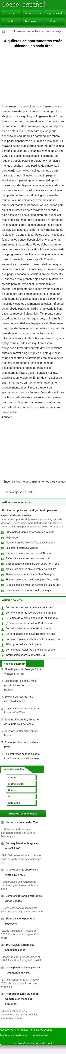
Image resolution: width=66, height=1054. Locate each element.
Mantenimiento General (13, 1035)
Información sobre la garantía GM (25, 655)
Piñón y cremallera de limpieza (23, 644)
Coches (11, 21)
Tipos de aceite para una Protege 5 (20, 921)
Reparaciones (33, 13)
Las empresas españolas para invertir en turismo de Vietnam (22, 756)
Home (11, 13)
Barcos (54, 21)
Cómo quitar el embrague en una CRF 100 (22, 846)
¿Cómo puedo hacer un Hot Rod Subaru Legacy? (28, 624)
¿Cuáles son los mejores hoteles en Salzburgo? (33, 584)
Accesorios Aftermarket (14, 1029)
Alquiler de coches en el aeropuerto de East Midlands (30, 569)
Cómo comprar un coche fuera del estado (30, 607)
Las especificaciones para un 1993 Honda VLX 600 (22, 970)
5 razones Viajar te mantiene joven (21, 744)
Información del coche (25, 31)
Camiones (14, 802)
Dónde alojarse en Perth (19, 492)
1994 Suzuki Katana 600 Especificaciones (19, 947)
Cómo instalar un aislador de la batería (28, 628)
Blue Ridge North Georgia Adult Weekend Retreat (22, 671)
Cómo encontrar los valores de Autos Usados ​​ (23, 898)
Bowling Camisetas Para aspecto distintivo (18, 699)
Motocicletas (32, 21)
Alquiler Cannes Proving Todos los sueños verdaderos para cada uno (30, 543)
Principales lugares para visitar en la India (30, 532)
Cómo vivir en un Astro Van (22, 822)
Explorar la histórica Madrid (22, 547)
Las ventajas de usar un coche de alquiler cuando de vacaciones (29, 591)
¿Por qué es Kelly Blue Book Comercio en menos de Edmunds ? (22, 999)
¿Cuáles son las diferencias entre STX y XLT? (21, 872)
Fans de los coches (41, 1029)
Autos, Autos (40, 1035)
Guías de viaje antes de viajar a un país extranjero (28, 559)
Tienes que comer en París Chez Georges (30, 574)
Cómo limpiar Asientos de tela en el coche (30, 649)
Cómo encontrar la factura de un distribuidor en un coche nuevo (31, 613)
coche (45, 31)
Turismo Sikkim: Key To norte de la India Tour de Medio (21, 722)
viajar (59, 31)
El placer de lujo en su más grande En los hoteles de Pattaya (20, 685)
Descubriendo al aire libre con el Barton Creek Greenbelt (32, 564)
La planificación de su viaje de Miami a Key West (22, 710)
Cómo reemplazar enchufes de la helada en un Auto (32, 640)
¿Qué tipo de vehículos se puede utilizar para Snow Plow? (31, 618)
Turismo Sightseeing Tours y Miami (21, 733)
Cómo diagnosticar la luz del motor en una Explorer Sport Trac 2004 (30, 634)
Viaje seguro (13, 537)
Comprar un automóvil (54, 13)
